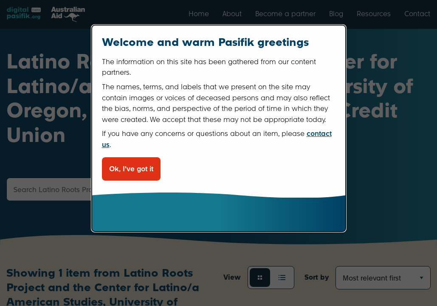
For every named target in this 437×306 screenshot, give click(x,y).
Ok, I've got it (131, 168)
